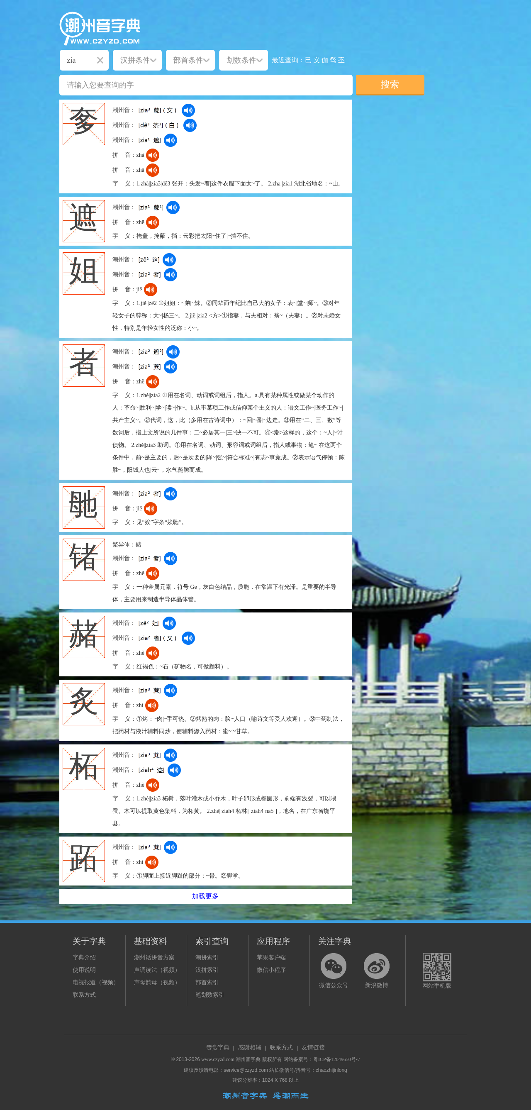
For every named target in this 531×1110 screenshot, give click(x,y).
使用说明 (84, 970)
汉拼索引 (207, 970)
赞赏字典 (217, 1047)
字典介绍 (84, 957)
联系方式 (84, 995)
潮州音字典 (248, 1059)
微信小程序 (271, 970)
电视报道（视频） (96, 982)
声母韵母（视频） (157, 982)
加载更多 (205, 896)
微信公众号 (333, 985)
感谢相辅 (249, 1047)
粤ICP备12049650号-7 (336, 1059)
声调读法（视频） (157, 970)
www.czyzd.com (217, 1059)
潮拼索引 (207, 957)
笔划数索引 (209, 995)
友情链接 (313, 1047)
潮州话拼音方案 (154, 957)
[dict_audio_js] (188, 110)
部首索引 (207, 982)
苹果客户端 (271, 957)
